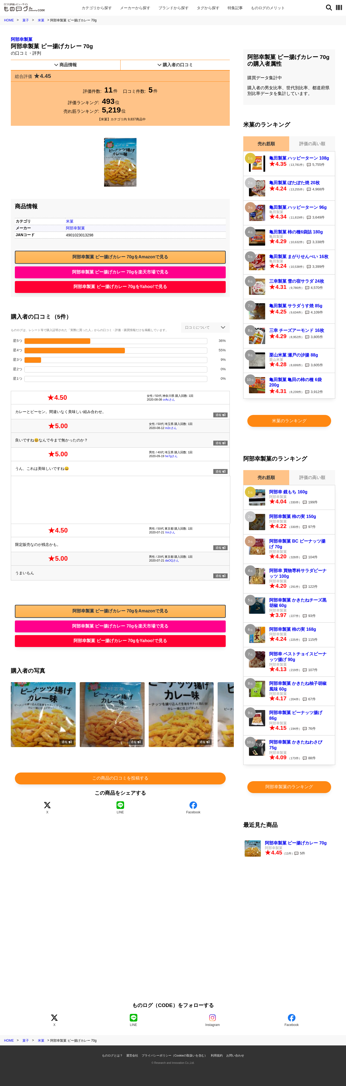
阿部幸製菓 (21, 39)
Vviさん (170, 532)
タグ (208, 8)
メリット (268, 8)
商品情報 (65, 64)
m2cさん (171, 428)
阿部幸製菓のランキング (289, 786)
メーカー (135, 8)
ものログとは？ (112, 1055)
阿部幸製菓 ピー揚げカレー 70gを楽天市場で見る (120, 272)
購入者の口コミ (175, 64)
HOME (9, 20)
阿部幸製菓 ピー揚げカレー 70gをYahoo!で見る (120, 286)
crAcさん (169, 399)
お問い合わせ (235, 1055)
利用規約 (217, 1055)
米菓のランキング (289, 420)
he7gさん (171, 456)
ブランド (173, 8)
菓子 (25, 20)
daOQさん (172, 560)
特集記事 (235, 8)
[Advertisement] (120, 499)
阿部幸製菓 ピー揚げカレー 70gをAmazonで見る (120, 257)
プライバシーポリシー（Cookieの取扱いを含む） (174, 1055)
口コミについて (197, 327)
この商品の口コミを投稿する (120, 778)
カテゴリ (97, 8)
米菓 (41, 20)
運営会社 (132, 1055)
